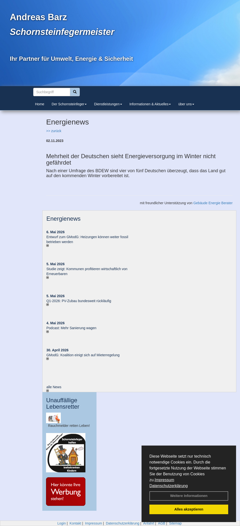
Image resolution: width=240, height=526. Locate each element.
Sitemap (175, 523)
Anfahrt (148, 523)
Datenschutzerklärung (168, 486)
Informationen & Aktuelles (150, 104)
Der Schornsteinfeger (69, 104)
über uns (186, 104)
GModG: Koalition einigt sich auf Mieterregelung (82, 355)
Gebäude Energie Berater (213, 203)
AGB (161, 523)
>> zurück (53, 131)
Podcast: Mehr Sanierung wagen (71, 328)
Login (61, 523)
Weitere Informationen (189, 496)
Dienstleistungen (108, 104)
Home (39, 104)
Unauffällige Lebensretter (62, 403)
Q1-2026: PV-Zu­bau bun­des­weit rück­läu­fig (78, 301)
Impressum (164, 480)
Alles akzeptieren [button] (188, 509)
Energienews (63, 218)
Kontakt (75, 523)
